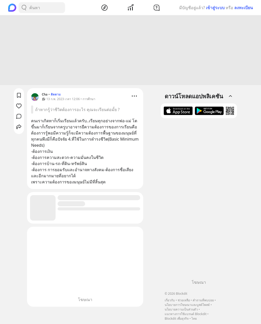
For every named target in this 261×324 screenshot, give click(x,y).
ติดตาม (56, 95)
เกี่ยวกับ (170, 300)
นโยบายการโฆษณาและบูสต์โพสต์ (187, 305)
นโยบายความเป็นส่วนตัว (181, 309)
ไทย (194, 318)
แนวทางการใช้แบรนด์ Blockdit (185, 314)
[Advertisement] (130, 51)
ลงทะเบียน (243, 7)
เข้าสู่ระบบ (215, 7)
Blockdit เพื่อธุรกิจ (177, 318)
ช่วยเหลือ (184, 300)
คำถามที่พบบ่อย (203, 300)
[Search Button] (24, 7)
